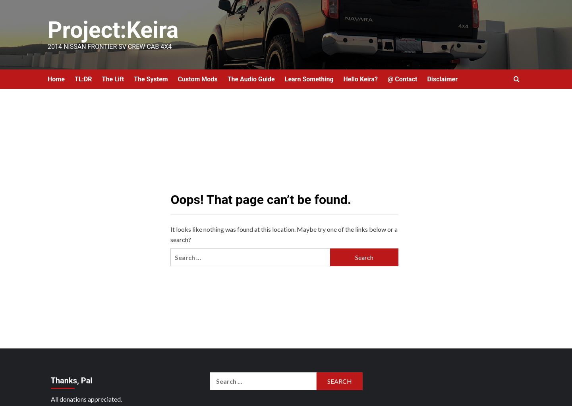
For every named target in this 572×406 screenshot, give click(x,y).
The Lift (113, 79)
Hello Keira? (361, 79)
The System (151, 79)
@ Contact (402, 79)
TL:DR (83, 79)
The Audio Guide (251, 79)
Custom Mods (198, 79)
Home (56, 79)
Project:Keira (116, 29)
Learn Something (309, 79)
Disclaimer (442, 79)
